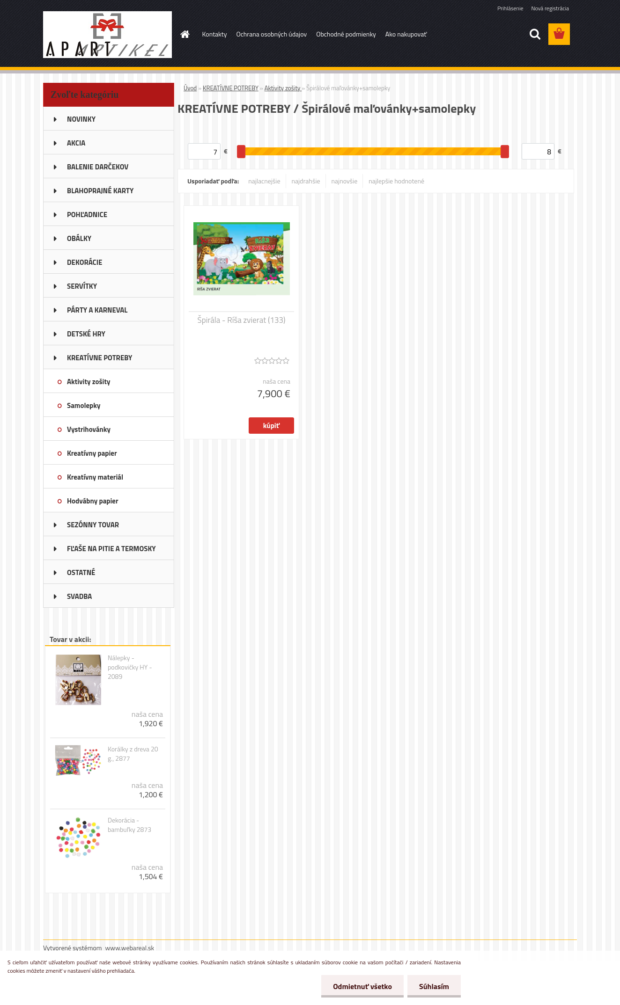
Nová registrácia (550, 8)
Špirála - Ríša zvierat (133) (242, 320)
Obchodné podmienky (346, 34)
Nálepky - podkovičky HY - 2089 (130, 667)
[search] (535, 34)
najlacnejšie (264, 181)
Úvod (190, 88)
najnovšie (345, 181)
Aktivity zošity (283, 88)
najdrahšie (306, 181)
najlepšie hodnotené (396, 181)
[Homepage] (184, 34)
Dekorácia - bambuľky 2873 (129, 825)
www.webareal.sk (130, 948)
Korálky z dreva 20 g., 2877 (133, 753)
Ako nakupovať (406, 34)
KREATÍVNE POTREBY (230, 88)
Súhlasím (434, 986)
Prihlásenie (510, 8)
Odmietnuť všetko (362, 986)
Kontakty (214, 34)
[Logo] (107, 34)
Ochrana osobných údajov (271, 34)
